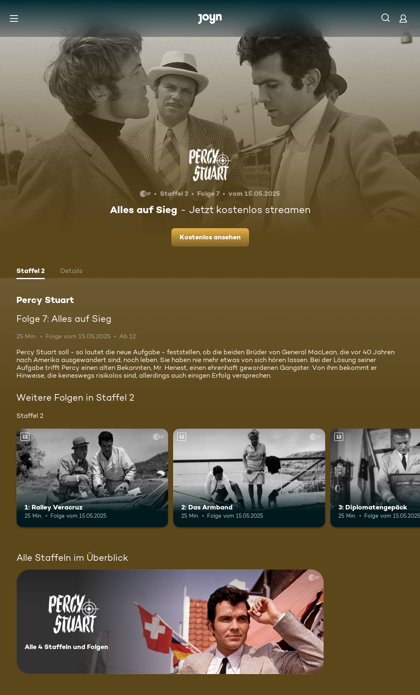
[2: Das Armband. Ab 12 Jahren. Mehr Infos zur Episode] (249, 478)
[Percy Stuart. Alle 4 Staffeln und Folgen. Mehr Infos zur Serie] (170, 621)
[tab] (30, 271)
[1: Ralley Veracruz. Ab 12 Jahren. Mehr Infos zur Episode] (92, 478)
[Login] (403, 18)
